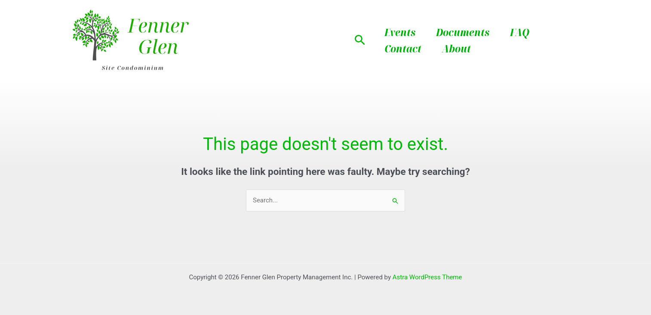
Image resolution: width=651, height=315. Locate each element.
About (456, 48)
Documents (462, 32)
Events (399, 32)
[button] (359, 41)
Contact (402, 48)
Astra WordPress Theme (427, 277)
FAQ (519, 32)
